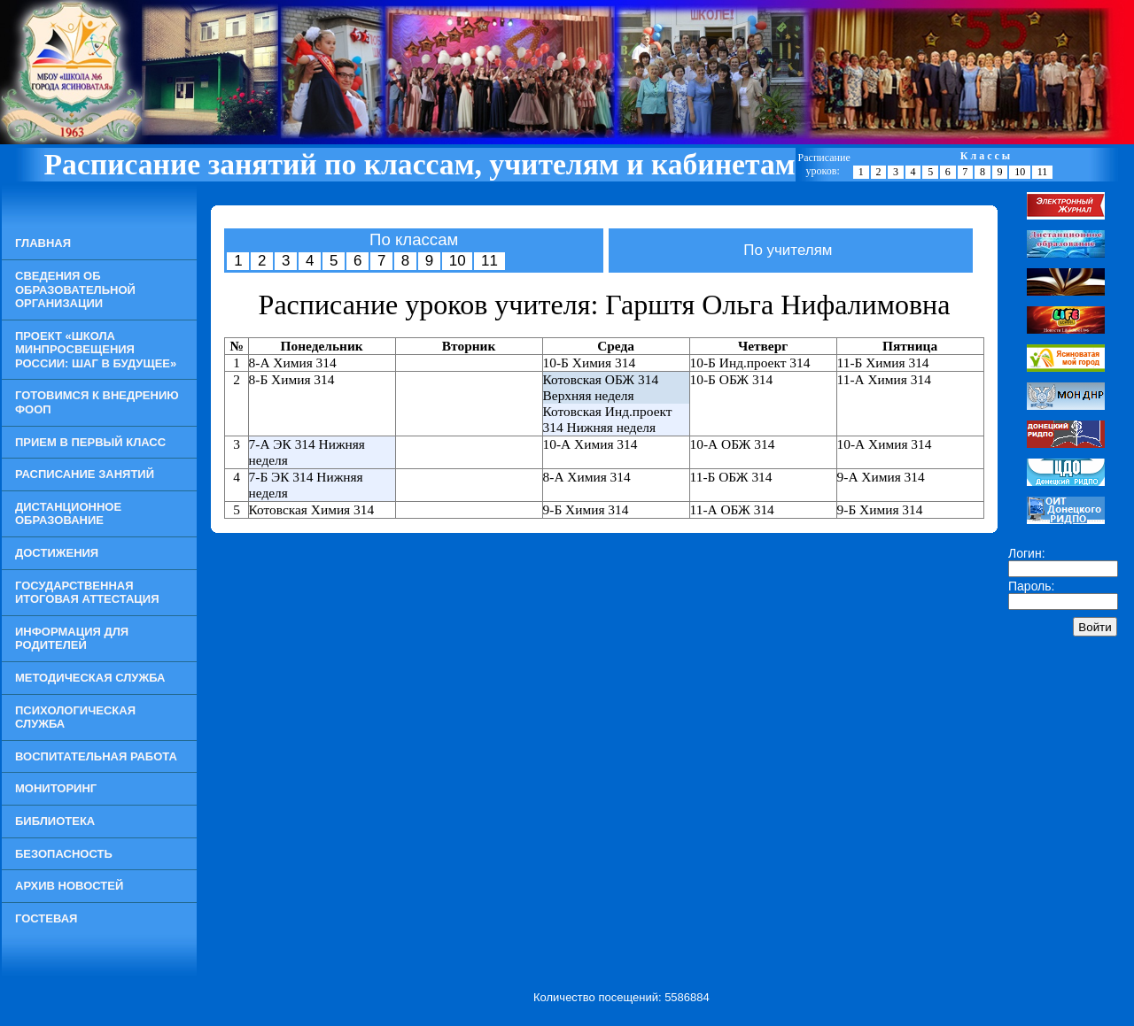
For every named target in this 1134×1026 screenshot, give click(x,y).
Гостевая (46, 918)
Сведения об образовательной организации (75, 289)
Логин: (1026, 553)
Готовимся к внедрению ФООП (97, 402)
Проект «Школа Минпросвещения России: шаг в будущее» (95, 349)
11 (1042, 172)
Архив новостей (69, 885)
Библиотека (55, 821)
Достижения (56, 552)
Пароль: (1031, 586)
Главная (43, 243)
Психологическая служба (75, 717)
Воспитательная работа (96, 756)
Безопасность (64, 853)
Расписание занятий (84, 474)
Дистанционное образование (68, 514)
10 (1019, 172)
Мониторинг (56, 788)
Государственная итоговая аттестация (87, 592)
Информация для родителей (71, 638)
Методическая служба (90, 677)
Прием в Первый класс (90, 442)
